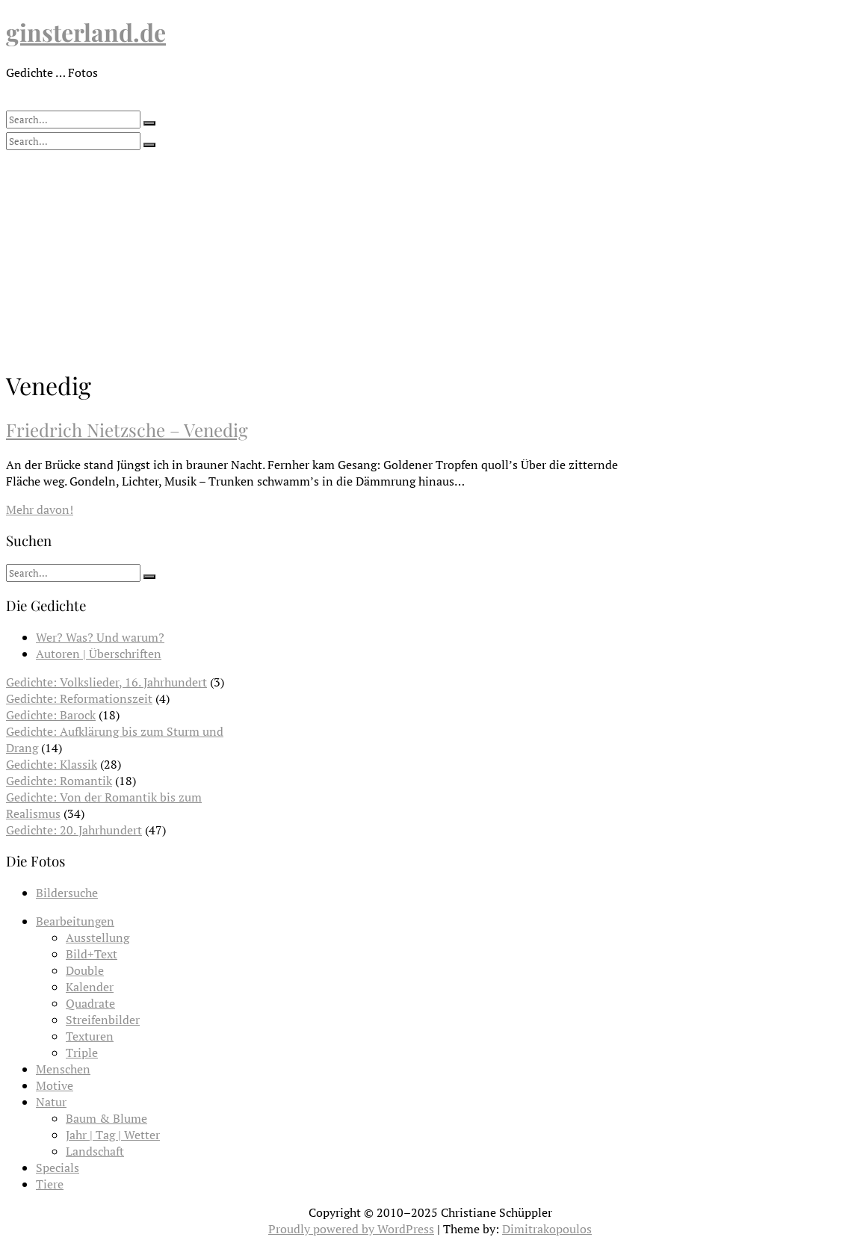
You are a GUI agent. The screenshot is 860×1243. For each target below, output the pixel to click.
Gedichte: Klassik (51, 764)
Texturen (90, 1036)
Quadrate (90, 1003)
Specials (57, 1167)
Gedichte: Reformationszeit (79, 698)
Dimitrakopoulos (547, 1229)
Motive (54, 1085)
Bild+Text (91, 954)
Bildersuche (67, 892)
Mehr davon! (39, 509)
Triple (82, 1052)
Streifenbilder (103, 1019)
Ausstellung (97, 937)
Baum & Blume (106, 1118)
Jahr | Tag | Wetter (113, 1134)
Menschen (63, 1069)
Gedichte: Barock (51, 715)
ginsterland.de (86, 32)
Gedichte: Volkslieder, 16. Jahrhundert (106, 682)
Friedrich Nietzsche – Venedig (127, 429)
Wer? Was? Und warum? (100, 637)
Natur (51, 1102)
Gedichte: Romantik (59, 780)
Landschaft (95, 1151)
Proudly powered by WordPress (351, 1229)
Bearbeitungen (75, 921)
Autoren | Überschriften (98, 653)
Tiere (50, 1184)
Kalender (90, 987)
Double (85, 970)
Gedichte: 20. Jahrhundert (74, 830)
